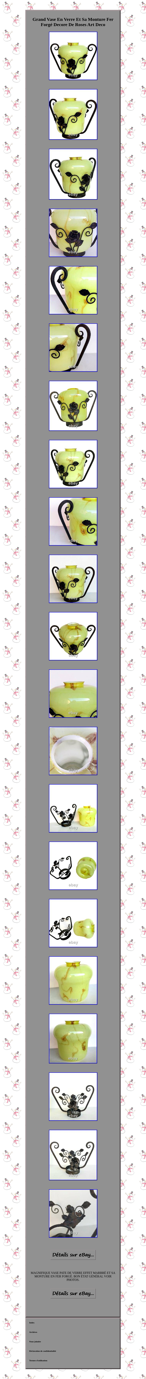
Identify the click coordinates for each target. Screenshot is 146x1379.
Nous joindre (35, 1341)
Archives (33, 1332)
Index (31, 1322)
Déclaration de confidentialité (42, 1351)
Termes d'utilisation (38, 1360)
